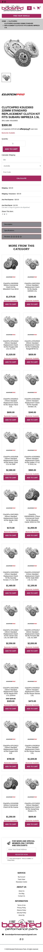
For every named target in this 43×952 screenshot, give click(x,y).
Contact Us (21, 896)
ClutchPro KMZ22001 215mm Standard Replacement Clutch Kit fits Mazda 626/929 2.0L (32, 287)
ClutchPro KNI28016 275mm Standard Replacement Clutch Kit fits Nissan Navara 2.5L (32, 749)
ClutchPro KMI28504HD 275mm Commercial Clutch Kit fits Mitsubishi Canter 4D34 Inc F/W (32, 518)
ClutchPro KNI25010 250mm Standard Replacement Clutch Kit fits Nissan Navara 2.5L (32, 691)
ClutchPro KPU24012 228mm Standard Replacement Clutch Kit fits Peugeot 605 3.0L (10, 749)
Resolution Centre (21, 882)
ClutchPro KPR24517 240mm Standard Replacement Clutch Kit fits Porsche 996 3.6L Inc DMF (32, 634)
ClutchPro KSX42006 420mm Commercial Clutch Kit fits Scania (10, 805)
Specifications (9, 230)
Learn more (34, 129)
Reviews (13, 237)
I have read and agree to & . (20, 859)
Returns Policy (21, 910)
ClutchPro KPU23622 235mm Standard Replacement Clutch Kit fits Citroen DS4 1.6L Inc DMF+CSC (10, 634)
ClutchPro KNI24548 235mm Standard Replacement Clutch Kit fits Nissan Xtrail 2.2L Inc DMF (10, 460)
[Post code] (21, 172)
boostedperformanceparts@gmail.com (21, 934)
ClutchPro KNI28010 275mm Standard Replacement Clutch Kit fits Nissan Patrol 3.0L (10, 402)
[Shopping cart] (38, 8)
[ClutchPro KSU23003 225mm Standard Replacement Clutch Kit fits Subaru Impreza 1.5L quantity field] (14, 143)
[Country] (21, 166)
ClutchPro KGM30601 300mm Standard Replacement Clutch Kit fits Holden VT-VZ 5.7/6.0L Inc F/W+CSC (32, 461)
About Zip (21, 915)
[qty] (21, 159)
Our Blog (21, 893)
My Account (21, 877)
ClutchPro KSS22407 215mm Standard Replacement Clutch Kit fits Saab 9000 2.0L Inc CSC (32, 576)
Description (8, 224)
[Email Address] (21, 849)
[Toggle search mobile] (33, 8)
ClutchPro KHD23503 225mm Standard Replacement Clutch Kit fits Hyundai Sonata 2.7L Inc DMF (10, 576)
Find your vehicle (21, 16)
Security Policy (21, 913)
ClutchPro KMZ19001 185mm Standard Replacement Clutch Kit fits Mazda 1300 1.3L (10, 518)
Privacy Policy (10, 860)
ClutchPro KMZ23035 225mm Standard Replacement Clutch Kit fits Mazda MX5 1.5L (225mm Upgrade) (10, 692)
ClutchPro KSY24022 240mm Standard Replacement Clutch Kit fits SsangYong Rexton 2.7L (32, 807)
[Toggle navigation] (29, 8)
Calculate (21, 178)
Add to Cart (11, 149)
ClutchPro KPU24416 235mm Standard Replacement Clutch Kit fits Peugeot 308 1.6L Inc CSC (10, 345)
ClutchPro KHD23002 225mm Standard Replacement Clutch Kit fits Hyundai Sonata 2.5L (32, 402)
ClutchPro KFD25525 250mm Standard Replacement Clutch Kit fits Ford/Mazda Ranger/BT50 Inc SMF (32, 346)
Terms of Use (21, 905)
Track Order (21, 879)
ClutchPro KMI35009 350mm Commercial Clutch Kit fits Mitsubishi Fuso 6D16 (10, 286)
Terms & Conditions (27, 858)
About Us (21, 891)
